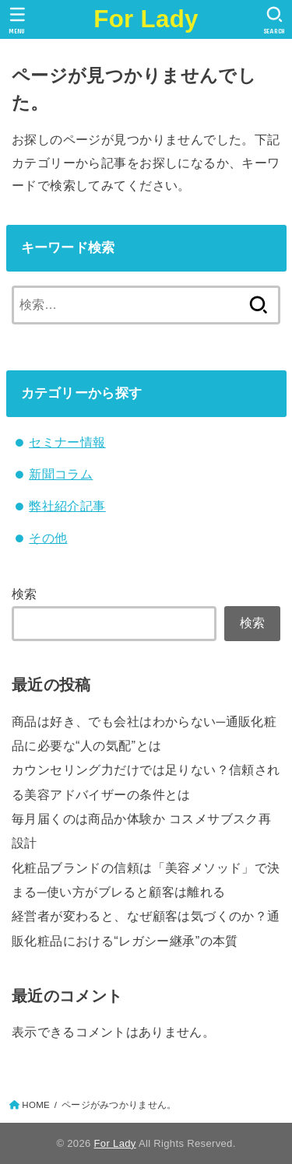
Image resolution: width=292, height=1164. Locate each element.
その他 (48, 538)
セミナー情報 (67, 442)
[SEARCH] (274, 20)
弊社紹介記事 (67, 506)
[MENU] (17, 20)
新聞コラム (61, 474)
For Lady (146, 19)
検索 (24, 594)
